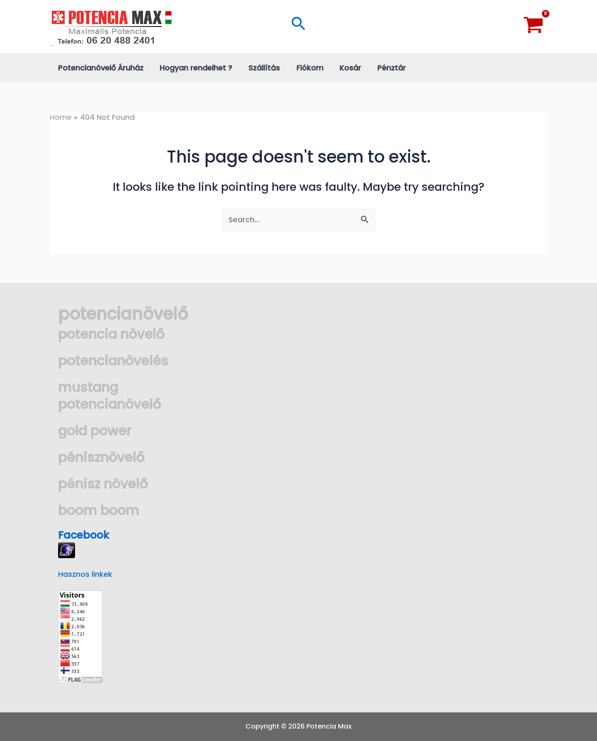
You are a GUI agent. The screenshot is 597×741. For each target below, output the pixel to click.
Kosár (344, 68)
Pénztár (384, 68)
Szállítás (261, 68)
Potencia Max (52, 45)
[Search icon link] (298, 26)
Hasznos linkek (85, 574)
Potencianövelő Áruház (100, 68)
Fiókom (304, 68)
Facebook (85, 534)
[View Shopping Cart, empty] (533, 26)
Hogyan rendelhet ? (194, 68)
